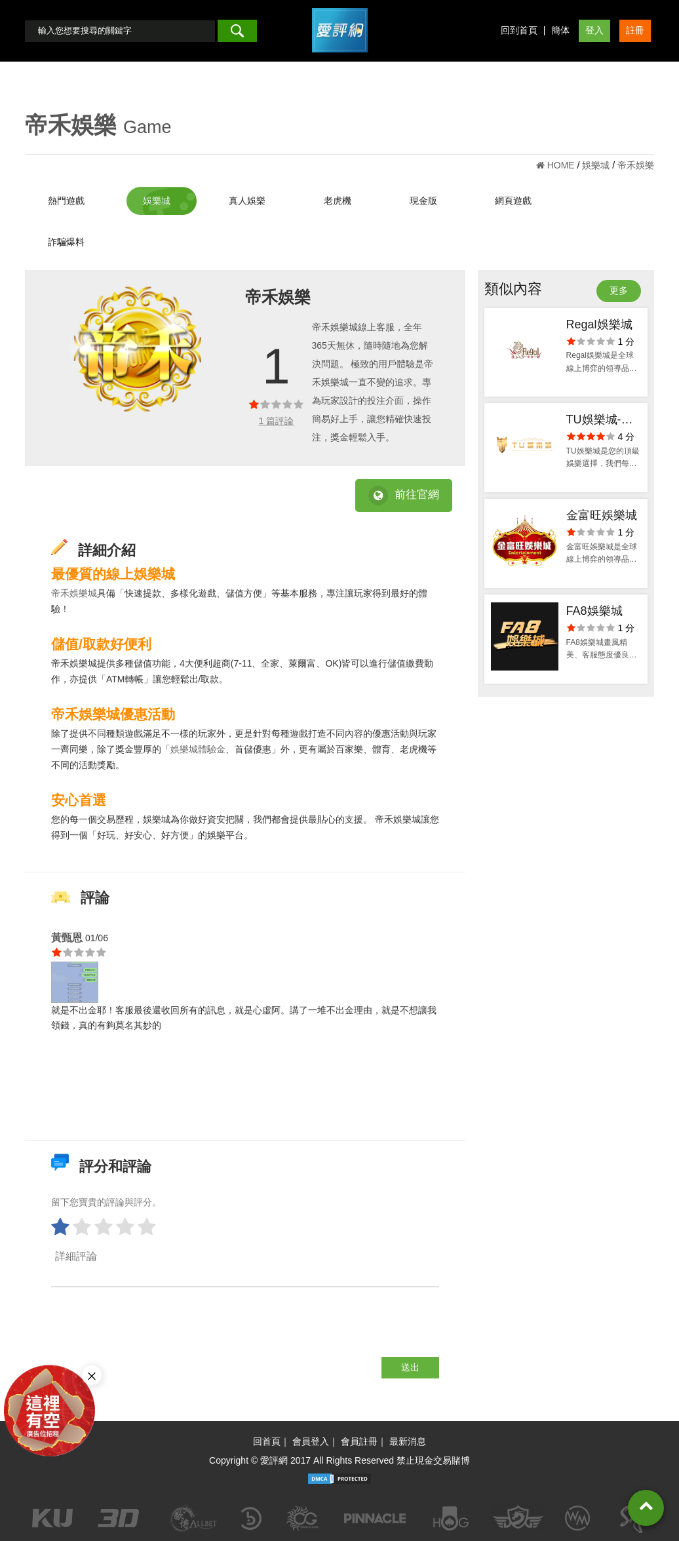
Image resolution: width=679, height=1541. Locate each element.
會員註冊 (359, 1441)
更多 (619, 290)
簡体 (560, 30)
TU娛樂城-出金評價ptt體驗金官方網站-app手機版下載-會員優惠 (602, 421)
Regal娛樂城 (599, 324)
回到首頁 (519, 30)
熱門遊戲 (66, 200)
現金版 (423, 200)
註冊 (635, 30)
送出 (410, 1367)
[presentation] (150, 1331)
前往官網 (403, 495)
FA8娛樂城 (594, 610)
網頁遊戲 (513, 200)
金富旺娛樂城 (601, 515)
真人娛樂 (247, 200)
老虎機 (337, 200)
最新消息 (407, 1441)
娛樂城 (156, 200)
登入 (594, 30)
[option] (138, 348)
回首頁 (267, 1441)
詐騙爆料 (66, 242)
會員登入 (310, 1441)
